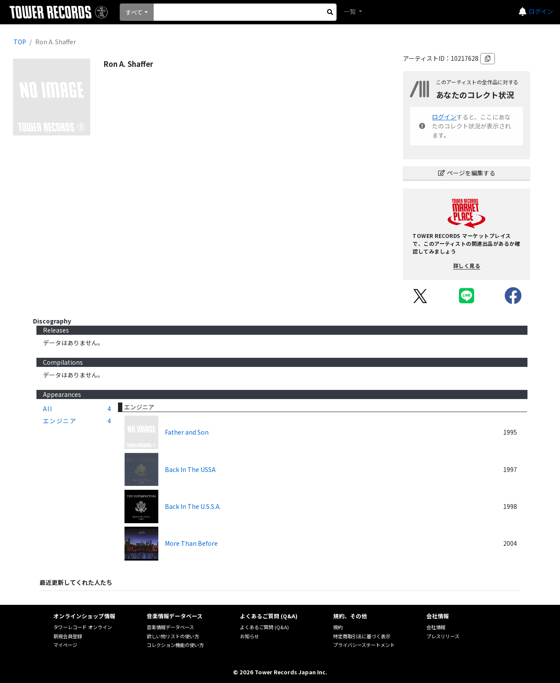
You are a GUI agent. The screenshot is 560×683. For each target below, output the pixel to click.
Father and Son (187, 432)
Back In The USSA (190, 469)
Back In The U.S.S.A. (193, 506)
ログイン (541, 11)
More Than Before (191, 543)
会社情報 (435, 627)
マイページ (65, 644)
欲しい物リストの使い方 (173, 636)
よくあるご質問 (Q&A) (264, 627)
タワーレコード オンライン (82, 627)
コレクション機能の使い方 (175, 644)
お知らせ (249, 636)
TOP (19, 41)
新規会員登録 (67, 636)
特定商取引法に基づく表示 (361, 636)
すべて (134, 12)
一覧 (350, 11)
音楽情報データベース (170, 627)
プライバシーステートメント (364, 644)
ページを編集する (466, 172)
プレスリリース (442, 636)
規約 (338, 627)
